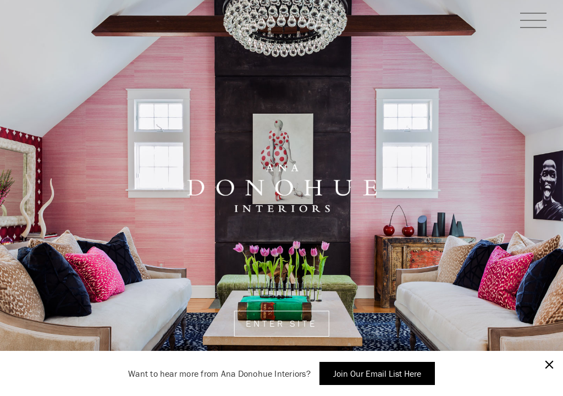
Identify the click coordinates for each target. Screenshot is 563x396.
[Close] (549, 364)
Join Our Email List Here (377, 373)
